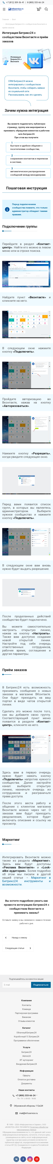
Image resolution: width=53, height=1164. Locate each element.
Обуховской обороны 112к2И (28, 1106)
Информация (26, 1071)
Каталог (26, 1028)
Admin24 (26, 1056)
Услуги (26, 1047)
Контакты (26, 1005)
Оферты (26, 1075)
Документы (26, 1083)
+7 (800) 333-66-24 (25, 1095)
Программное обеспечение (26, 1040)
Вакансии (26, 1017)
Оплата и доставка (26, 1079)
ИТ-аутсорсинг (26, 1060)
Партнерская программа (26, 1013)
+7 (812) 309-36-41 (15, 2)
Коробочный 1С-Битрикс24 (26, 1036)
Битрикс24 (27, 1052)
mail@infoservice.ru (28, 1113)
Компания (26, 1000)
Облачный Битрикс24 (26, 1032)
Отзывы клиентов (26, 1021)
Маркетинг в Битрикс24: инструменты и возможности (26, 881)
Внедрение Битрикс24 (26, 1064)
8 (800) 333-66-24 (35, 2)
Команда (26, 1009)
